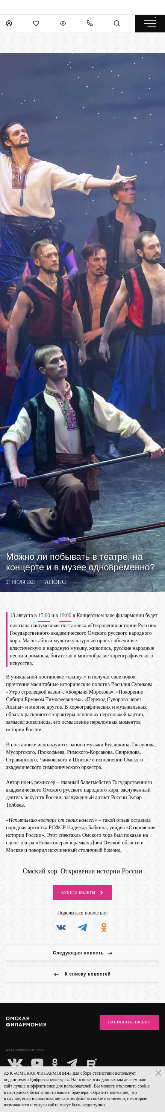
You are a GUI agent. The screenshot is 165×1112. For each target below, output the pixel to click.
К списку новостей (82, 974)
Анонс (55, 582)
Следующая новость (82, 953)
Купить (82, 892)
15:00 (44, 615)
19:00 (65, 615)
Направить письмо (129, 1022)
